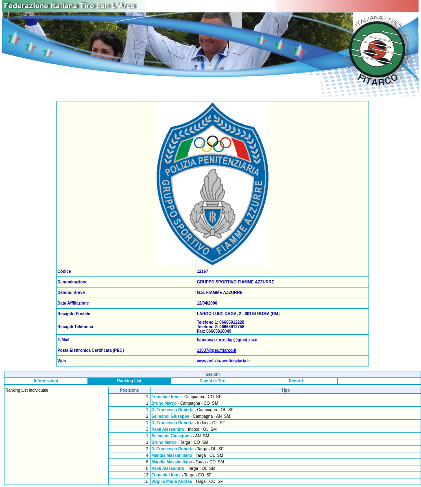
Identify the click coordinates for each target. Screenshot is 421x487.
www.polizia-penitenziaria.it (223, 361)
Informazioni (46, 381)
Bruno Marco (164, 403)
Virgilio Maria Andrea (171, 481)
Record (296, 381)
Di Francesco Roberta (172, 410)
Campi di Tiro (213, 381)
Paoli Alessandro (167, 429)
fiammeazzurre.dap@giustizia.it (227, 340)
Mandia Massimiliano (171, 455)
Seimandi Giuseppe (170, 416)
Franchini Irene (166, 397)
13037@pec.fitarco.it (216, 350)
